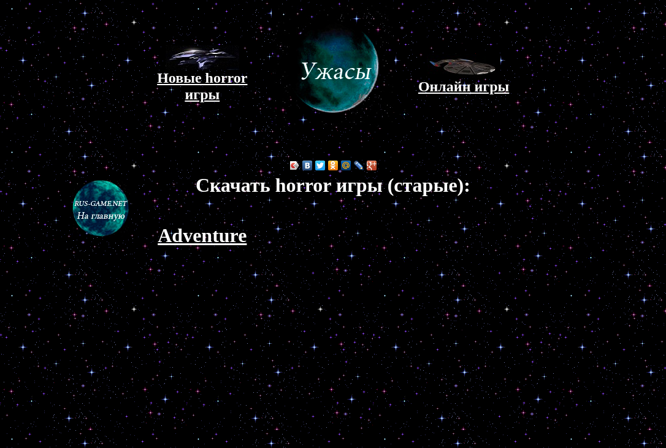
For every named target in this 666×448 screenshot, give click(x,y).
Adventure (202, 235)
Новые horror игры (202, 79)
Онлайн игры (463, 80)
